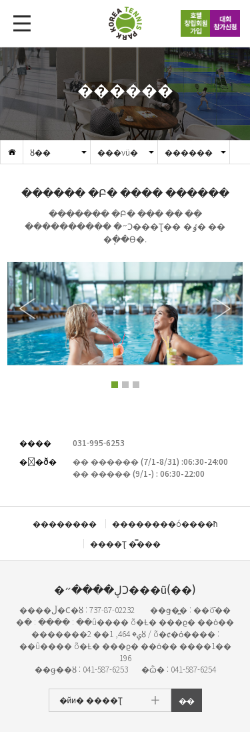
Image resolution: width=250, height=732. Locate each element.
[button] (221, 309)
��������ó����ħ (165, 523)
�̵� (187, 700)
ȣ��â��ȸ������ (196, 23)
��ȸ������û (225, 23)
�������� (65, 523)
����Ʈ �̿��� (125, 543)
